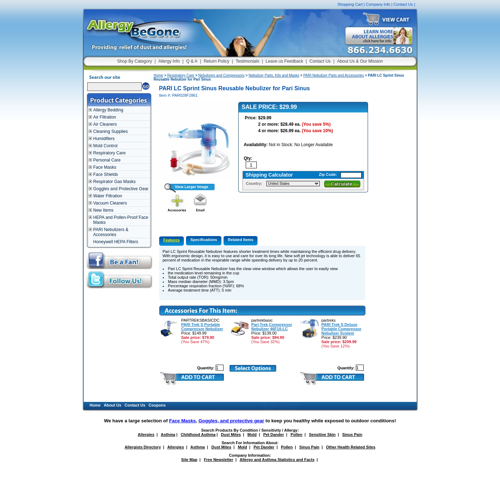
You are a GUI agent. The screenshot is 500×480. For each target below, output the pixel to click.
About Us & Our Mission (360, 61)
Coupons (157, 405)
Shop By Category (134, 61)
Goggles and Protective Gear (121, 188)
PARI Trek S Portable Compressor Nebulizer (202, 326)
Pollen (296, 434)
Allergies (146, 434)
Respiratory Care (109, 152)
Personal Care (107, 160)
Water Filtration (107, 195)
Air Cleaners (105, 124)
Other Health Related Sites (350, 447)
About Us (112, 405)
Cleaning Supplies (110, 131)
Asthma (168, 434)
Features (171, 240)
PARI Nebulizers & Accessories (110, 232)
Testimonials (247, 61)
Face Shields (105, 174)
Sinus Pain (352, 434)
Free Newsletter (218, 459)
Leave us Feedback (284, 61)
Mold (252, 434)
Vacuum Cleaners (110, 203)
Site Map (189, 459)
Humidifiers (104, 138)
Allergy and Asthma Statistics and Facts (277, 459)
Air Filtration (104, 117)
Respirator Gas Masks (114, 181)
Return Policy (216, 61)
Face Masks (105, 167)
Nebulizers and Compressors (221, 75)
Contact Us (403, 4)
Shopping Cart (349, 4)
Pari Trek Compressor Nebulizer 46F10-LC (271, 326)
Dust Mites (231, 434)
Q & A (191, 61)
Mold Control (105, 145)
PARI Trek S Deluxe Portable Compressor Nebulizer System (342, 328)
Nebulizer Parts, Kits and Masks (274, 75)
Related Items (241, 239)
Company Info (378, 4)
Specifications (203, 239)
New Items (103, 210)
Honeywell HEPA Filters (115, 241)
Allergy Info (169, 61)
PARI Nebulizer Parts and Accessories (333, 75)
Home (158, 75)
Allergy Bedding (108, 109)
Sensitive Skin (322, 434)
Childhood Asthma (198, 434)
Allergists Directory (142, 447)
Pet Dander (273, 434)
